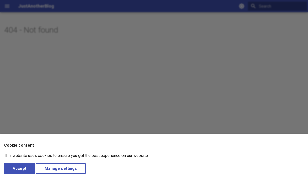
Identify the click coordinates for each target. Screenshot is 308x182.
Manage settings (61, 168)
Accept (19, 168)
